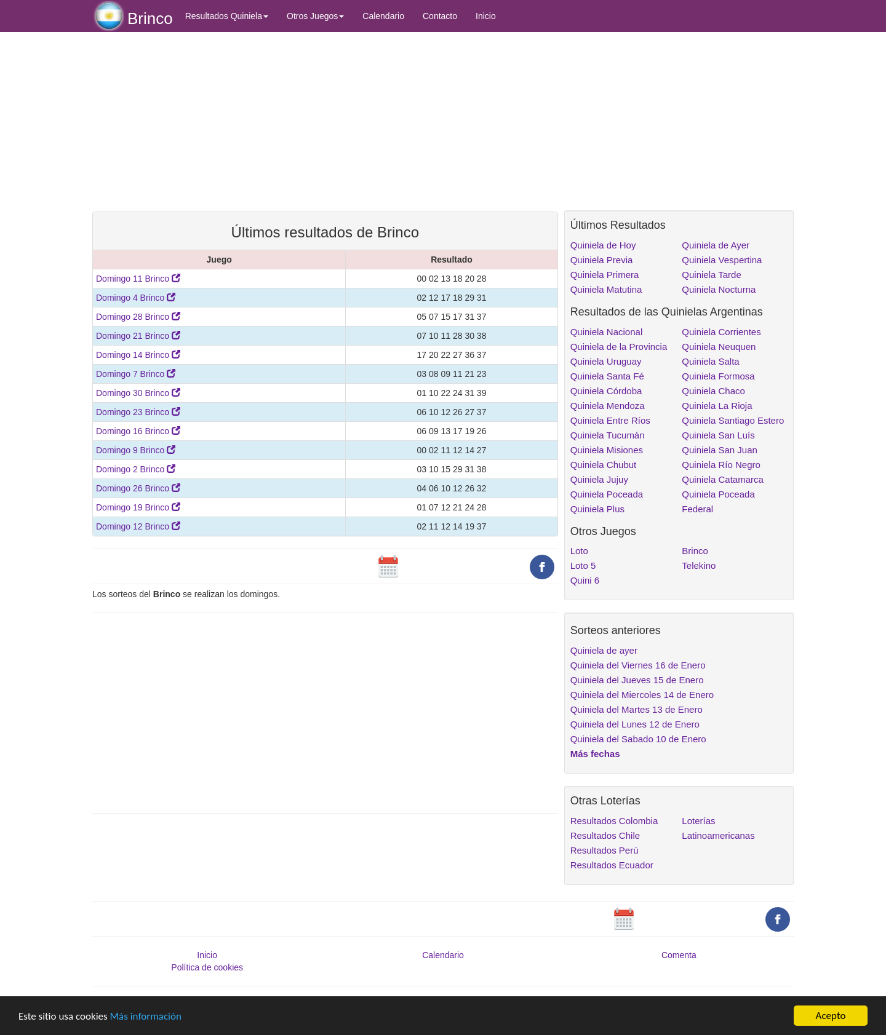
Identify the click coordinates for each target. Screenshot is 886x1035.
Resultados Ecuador (611, 865)
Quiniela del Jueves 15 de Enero (637, 680)
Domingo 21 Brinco (138, 336)
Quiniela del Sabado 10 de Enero (638, 739)
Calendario (383, 16)
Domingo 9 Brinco (135, 450)
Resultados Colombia (614, 820)
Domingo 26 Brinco (138, 488)
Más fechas (595, 753)
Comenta (678, 955)
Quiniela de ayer (603, 650)
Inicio (486, 16)
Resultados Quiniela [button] (226, 16)
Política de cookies (207, 967)
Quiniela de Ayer (715, 245)
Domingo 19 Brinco (138, 507)
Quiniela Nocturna (719, 289)
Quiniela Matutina (606, 289)
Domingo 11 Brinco (138, 279)
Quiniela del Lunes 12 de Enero (635, 724)
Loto (579, 550)
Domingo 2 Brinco (135, 469)
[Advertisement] (325, 121)
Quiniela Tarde (711, 274)
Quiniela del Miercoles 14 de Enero (642, 694)
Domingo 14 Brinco (138, 355)
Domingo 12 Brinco (138, 526)
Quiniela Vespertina (722, 260)
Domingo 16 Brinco (138, 431)
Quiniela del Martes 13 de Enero (636, 709)
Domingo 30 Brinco (138, 393)
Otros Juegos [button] (315, 16)
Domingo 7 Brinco (135, 374)
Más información (146, 1016)
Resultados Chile (605, 835)
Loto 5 (583, 565)
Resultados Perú (604, 850)
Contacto (440, 16)
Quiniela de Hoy (603, 245)
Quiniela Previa (601, 260)
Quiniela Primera (604, 274)
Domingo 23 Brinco (138, 412)
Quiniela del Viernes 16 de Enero (638, 665)
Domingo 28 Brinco (138, 317)
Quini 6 (585, 580)
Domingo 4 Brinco (135, 298)
